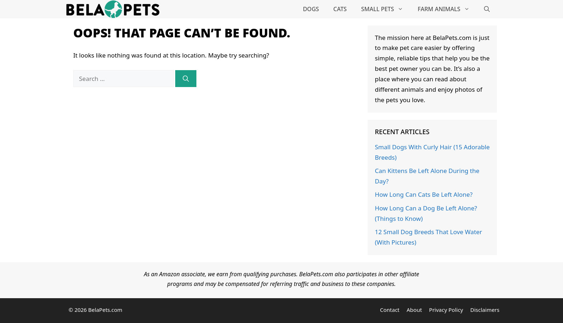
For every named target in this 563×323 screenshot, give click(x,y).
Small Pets (386, 9)
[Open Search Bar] (487, 9)
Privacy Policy (446, 309)
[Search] (185, 78)
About (414, 309)
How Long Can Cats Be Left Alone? (424, 194)
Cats (339, 9)
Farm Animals (447, 9)
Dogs (311, 9)
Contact (389, 309)
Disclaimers (484, 309)
